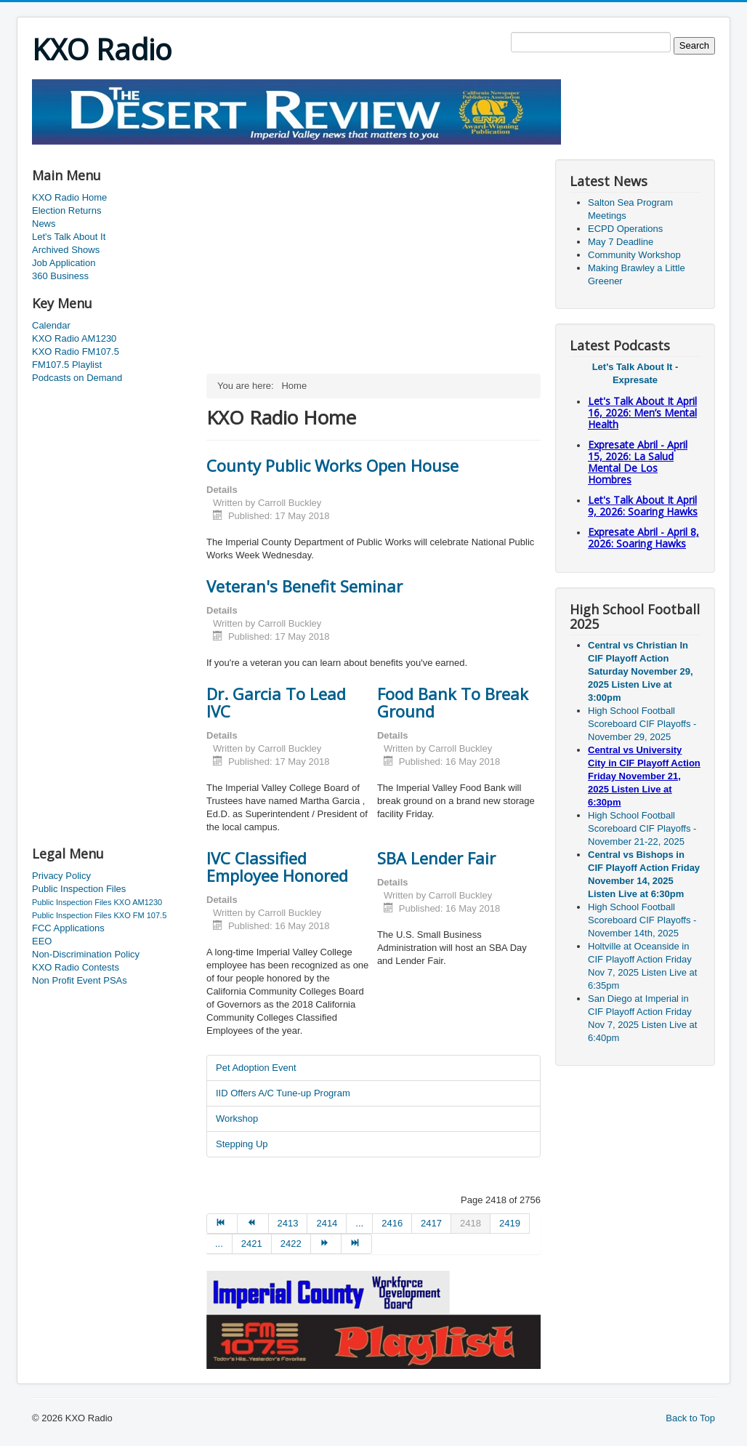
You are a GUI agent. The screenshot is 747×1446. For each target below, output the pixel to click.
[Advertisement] (296, 150)
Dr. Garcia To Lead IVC (276, 702)
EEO (42, 941)
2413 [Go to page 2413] (288, 1223)
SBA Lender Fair (436, 858)
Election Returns (66, 210)
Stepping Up (242, 1143)
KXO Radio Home (69, 197)
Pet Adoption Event (256, 1067)
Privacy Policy (61, 875)
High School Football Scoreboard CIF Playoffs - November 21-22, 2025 (642, 828)
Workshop (237, 1118)
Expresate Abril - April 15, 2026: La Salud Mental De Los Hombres (637, 462)
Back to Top (690, 1418)
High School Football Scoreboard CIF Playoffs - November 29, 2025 (642, 723)
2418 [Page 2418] (470, 1223)
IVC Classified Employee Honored (277, 866)
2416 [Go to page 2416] (392, 1223)
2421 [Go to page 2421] (251, 1243)
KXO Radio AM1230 (74, 338)
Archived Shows (66, 249)
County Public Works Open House (332, 465)
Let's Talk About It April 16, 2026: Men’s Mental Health (642, 412)
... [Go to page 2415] (359, 1223)
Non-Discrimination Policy (86, 954)
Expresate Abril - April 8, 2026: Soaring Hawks (643, 537)
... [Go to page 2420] (219, 1243)
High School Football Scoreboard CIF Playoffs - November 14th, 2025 (642, 920)
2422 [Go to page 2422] (291, 1243)
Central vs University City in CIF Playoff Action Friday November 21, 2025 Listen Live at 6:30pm (644, 776)
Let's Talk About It (68, 236)
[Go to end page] (357, 1244)
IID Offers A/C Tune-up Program (283, 1093)
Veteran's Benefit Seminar (304, 586)
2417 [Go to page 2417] (431, 1223)
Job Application (63, 262)
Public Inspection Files (79, 888)
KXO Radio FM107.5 (75, 351)
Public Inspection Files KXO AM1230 (97, 902)
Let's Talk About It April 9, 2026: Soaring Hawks (643, 505)
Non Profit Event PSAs (79, 980)
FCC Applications (68, 928)
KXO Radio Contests (75, 967)
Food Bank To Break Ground (452, 702)
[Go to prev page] (253, 1223)
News (44, 223)
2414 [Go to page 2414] (326, 1223)
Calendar (51, 325)
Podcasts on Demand (77, 377)
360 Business (60, 275)
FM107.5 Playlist (67, 364)
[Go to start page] (222, 1223)
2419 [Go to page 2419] (509, 1223)
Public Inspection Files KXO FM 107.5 (99, 915)
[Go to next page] (326, 1244)
